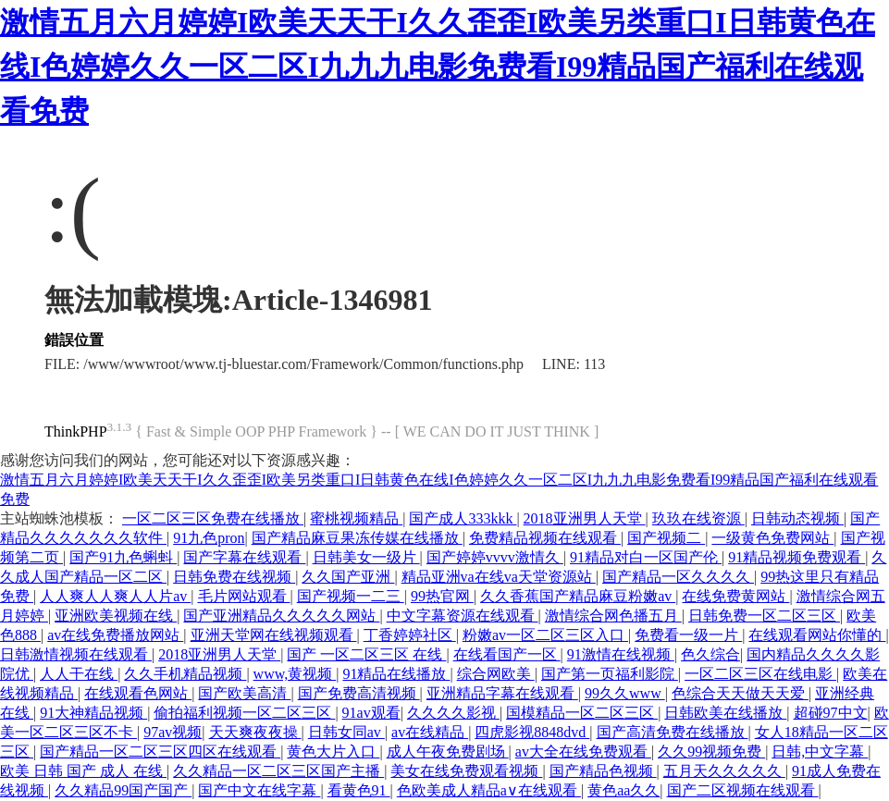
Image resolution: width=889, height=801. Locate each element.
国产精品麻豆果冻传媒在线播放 (357, 538)
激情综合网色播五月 (613, 615)
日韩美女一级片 (366, 557)
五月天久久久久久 (724, 771)
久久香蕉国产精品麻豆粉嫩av (577, 596)
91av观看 (371, 713)
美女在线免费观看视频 (466, 771)
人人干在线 (78, 674)
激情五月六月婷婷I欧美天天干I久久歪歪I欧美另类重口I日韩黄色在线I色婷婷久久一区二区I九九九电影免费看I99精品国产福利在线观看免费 (437, 67)
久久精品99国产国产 (123, 790)
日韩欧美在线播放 (725, 713)
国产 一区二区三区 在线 (366, 654)
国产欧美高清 (244, 693)
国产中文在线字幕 (259, 790)
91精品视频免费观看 (796, 557)
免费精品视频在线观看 (545, 538)
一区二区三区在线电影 (760, 674)
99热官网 (442, 596)
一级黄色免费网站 (772, 538)
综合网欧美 (496, 674)
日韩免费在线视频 (234, 577)
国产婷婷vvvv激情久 (494, 557)
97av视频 (172, 732)
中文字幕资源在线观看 (462, 615)
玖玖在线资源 (698, 518)
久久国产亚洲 (348, 577)
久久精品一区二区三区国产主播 (278, 771)
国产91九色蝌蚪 (123, 557)
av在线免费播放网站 (115, 635)
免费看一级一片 (688, 635)
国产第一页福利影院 (609, 674)
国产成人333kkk (462, 518)
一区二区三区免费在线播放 (212, 518)
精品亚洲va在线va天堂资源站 (498, 577)
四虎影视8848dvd (532, 732)
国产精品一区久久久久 (678, 577)
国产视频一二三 (350, 596)
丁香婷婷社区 (410, 635)
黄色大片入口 (333, 751)
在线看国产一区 (507, 654)
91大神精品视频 (93, 713)
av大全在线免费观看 (583, 751)
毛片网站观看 (244, 596)
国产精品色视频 (603, 771)
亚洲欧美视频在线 (116, 615)
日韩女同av (346, 732)
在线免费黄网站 (735, 596)
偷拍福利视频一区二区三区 (244, 713)
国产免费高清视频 (359, 693)
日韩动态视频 (797, 518)
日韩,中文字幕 (820, 751)
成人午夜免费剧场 (448, 751)
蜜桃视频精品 (356, 518)
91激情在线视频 (620, 654)
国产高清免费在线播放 (672, 732)
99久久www (625, 693)
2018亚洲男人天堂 (585, 518)
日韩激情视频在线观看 (76, 654)
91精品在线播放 (396, 674)
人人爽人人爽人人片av (115, 596)
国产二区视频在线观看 (743, 790)
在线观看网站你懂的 (816, 635)
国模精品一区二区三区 (582, 713)
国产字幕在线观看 (244, 557)
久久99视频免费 (711, 751)
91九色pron (208, 538)
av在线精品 (429, 732)
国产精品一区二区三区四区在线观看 (160, 751)
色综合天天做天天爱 (740, 693)
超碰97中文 (831, 713)
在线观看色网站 (137, 693)
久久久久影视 (453, 713)
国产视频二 (666, 538)
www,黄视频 (295, 674)
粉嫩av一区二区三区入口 (545, 635)
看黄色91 (358, 790)
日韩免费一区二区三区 (764, 615)
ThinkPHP (75, 431)
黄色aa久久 (623, 790)
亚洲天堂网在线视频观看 (274, 635)
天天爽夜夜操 (255, 732)
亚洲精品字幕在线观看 (502, 693)
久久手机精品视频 (185, 674)
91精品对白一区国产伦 (646, 557)
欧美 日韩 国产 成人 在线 (83, 771)
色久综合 (710, 654)
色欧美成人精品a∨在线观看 (489, 790)
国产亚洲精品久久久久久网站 (281, 615)
